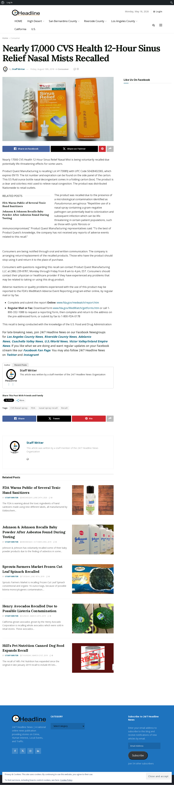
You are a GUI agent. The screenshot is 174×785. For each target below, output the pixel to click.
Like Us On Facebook (137, 80)
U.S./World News (56, 341)
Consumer (15, 38)
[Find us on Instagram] (30, 751)
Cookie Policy (66, 780)
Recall (64, 408)
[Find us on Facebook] (15, 751)
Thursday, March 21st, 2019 (34, 655)
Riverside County (94, 21)
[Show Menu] (160, 25)
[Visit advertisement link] (58, 429)
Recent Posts (20, 365)
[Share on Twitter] (74, 149)
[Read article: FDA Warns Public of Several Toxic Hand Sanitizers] (93, 500)
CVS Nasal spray (19, 408)
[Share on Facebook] (26, 149)
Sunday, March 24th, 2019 (33, 616)
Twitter (12, 355)
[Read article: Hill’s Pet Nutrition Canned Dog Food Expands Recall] (93, 658)
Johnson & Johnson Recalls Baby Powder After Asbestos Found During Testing (25, 215)
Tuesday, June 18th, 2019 (32, 576)
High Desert (34, 21)
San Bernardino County (63, 21)
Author (7, 365)
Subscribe (138, 755)
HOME (18, 21)
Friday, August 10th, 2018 (42, 69)
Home (5, 38)
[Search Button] (153, 25)
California (20, 29)
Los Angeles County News (25, 337)
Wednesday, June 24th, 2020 (33, 497)
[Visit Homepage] (26, 13)
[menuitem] (3, 2)
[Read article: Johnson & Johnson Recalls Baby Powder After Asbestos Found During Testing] (93, 539)
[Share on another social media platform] (110, 149)
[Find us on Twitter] (23, 751)
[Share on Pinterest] (102, 149)
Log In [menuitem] (9, 2)
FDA (33, 408)
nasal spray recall (48, 408)
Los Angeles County (123, 21)
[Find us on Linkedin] (38, 751)
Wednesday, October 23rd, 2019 (35, 542)
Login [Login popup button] (157, 11)
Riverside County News (60, 337)
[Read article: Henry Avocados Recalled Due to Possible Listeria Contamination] (93, 618)
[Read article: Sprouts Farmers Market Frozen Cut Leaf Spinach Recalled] (93, 579)
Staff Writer (18, 69)
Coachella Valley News (27, 341)
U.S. (33, 29)
